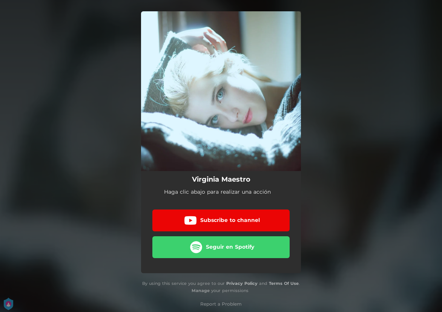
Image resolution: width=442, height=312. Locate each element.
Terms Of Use (284, 283)
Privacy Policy (242, 283)
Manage (201, 290)
